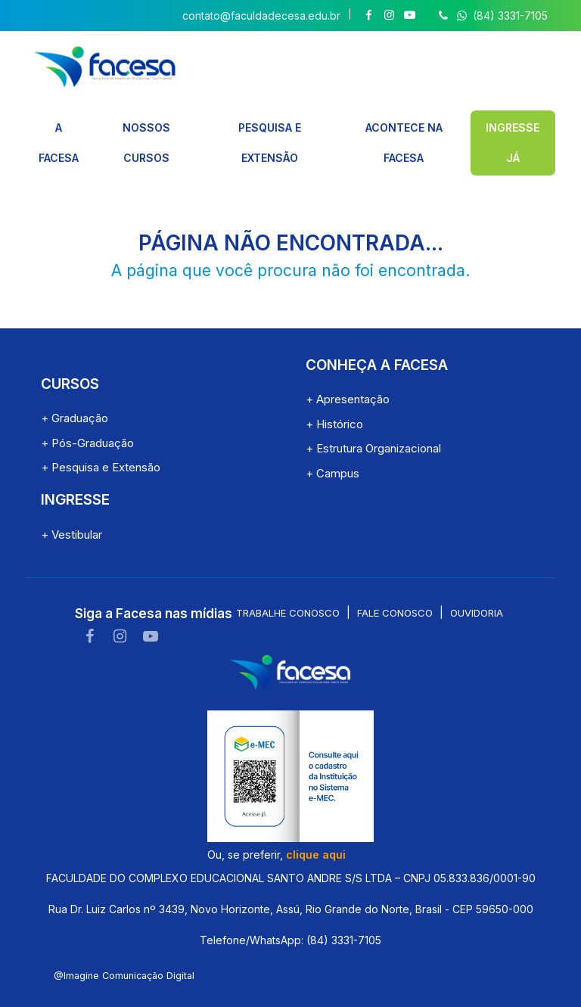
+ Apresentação (348, 364)
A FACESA (57, 125)
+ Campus (332, 437)
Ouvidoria (476, 578)
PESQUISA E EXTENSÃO (268, 125)
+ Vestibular (71, 499)
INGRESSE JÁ (513, 125)
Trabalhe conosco (288, 578)
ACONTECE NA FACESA (403, 125)
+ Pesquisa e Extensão (100, 432)
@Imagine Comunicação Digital (124, 940)
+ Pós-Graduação (87, 407)
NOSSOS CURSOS (145, 125)
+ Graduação (74, 383)
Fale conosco (395, 578)
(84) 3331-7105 (491, 15)
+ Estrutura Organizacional (373, 413)
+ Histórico (334, 388)
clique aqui (316, 819)
